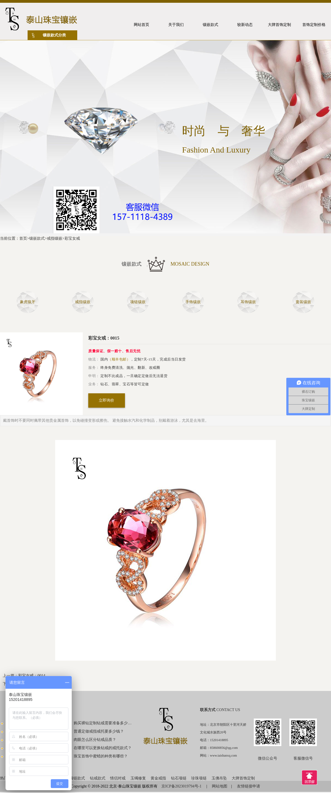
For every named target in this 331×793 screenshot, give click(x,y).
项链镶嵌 (138, 302)
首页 (23, 238)
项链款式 (77, 778)
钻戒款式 (97, 778)
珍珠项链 (199, 778)
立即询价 (106, 400)
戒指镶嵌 (54, 238)
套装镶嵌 (303, 302)
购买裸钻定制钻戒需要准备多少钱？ (103, 723)
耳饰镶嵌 (248, 302)
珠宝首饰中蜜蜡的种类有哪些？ (101, 756)
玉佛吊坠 (219, 778)
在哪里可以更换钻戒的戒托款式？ (103, 748)
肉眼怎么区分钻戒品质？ (95, 740)
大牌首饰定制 (243, 778)
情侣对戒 (118, 778)
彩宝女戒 (72, 238)
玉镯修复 (138, 778)
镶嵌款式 (37, 238)
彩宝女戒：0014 (31, 676)
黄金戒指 (158, 778)
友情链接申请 (248, 786)
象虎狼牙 (27, 302)
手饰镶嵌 (193, 302)
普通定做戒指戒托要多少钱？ (99, 731)
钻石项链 (178, 778)
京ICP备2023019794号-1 (181, 786)
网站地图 (219, 786)
